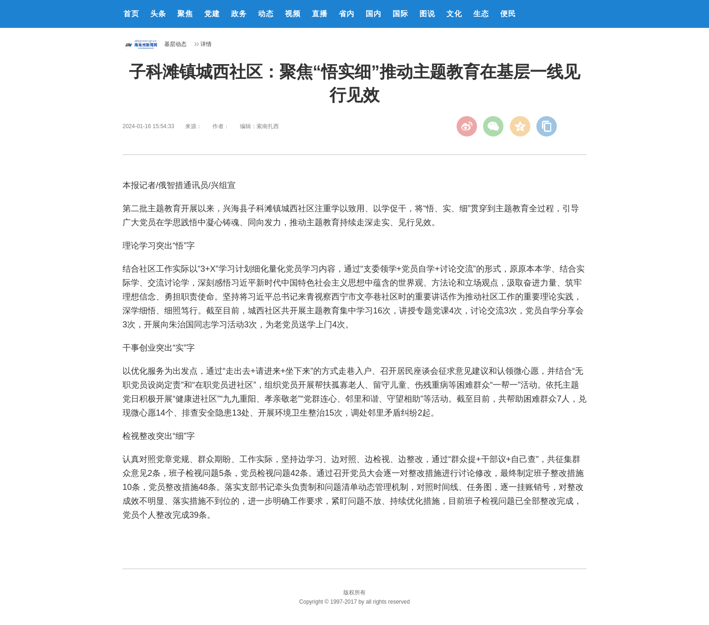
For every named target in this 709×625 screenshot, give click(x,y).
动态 (266, 14)
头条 (158, 14)
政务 (239, 14)
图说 (427, 14)
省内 (346, 14)
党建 (212, 14)
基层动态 (175, 44)
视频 (293, 14)
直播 (320, 14)
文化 (454, 14)
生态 (481, 14)
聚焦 (185, 14)
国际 (400, 14)
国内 (373, 14)
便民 (508, 14)
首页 (131, 14)
